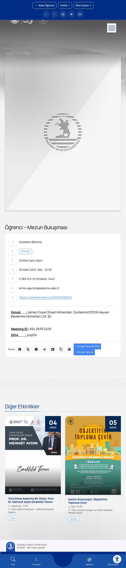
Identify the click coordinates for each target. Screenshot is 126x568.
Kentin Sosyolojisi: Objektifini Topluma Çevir (87, 501)
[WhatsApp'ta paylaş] (36, 349)
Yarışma (74, 518)
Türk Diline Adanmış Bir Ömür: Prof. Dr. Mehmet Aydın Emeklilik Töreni (31, 500)
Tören (13, 517)
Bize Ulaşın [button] (84, 5)
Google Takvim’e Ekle (87, 346)
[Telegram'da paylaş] (44, 349)
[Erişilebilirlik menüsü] (117, 559)
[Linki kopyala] (61, 349)
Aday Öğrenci (44, 5)
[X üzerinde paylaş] (28, 349)
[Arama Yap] (71, 14)
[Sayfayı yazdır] (69, 349)
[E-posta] (54, 14)
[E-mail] (36, 561)
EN (80, 14)
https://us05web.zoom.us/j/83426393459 (45, 297)
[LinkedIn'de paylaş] (52, 349)
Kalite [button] (65, 5)
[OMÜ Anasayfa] (46, 14)
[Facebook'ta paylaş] (19, 349)
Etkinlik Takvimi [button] (84, 352)
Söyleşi (25, 251)
